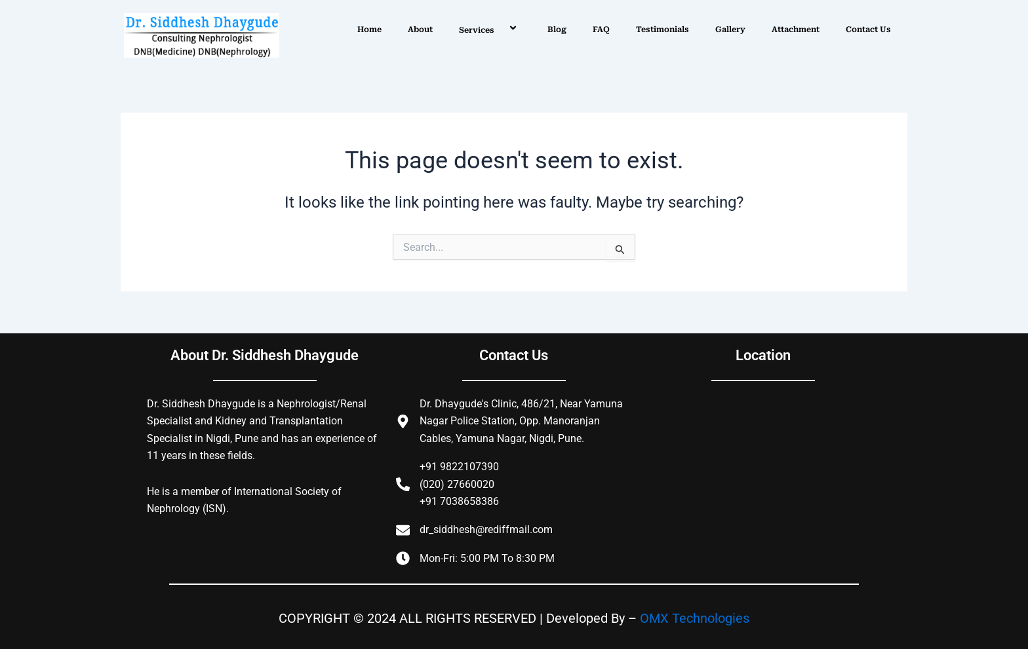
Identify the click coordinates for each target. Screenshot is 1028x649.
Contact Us (868, 29)
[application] (500, 29)
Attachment (796, 29)
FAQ (601, 29)
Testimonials (662, 29)
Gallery (730, 29)
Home (369, 29)
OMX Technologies (694, 618)
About (420, 29)
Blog (556, 29)
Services (490, 29)
